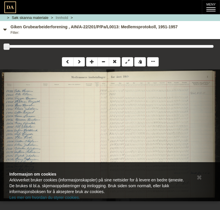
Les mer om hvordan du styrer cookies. (44, 197)
